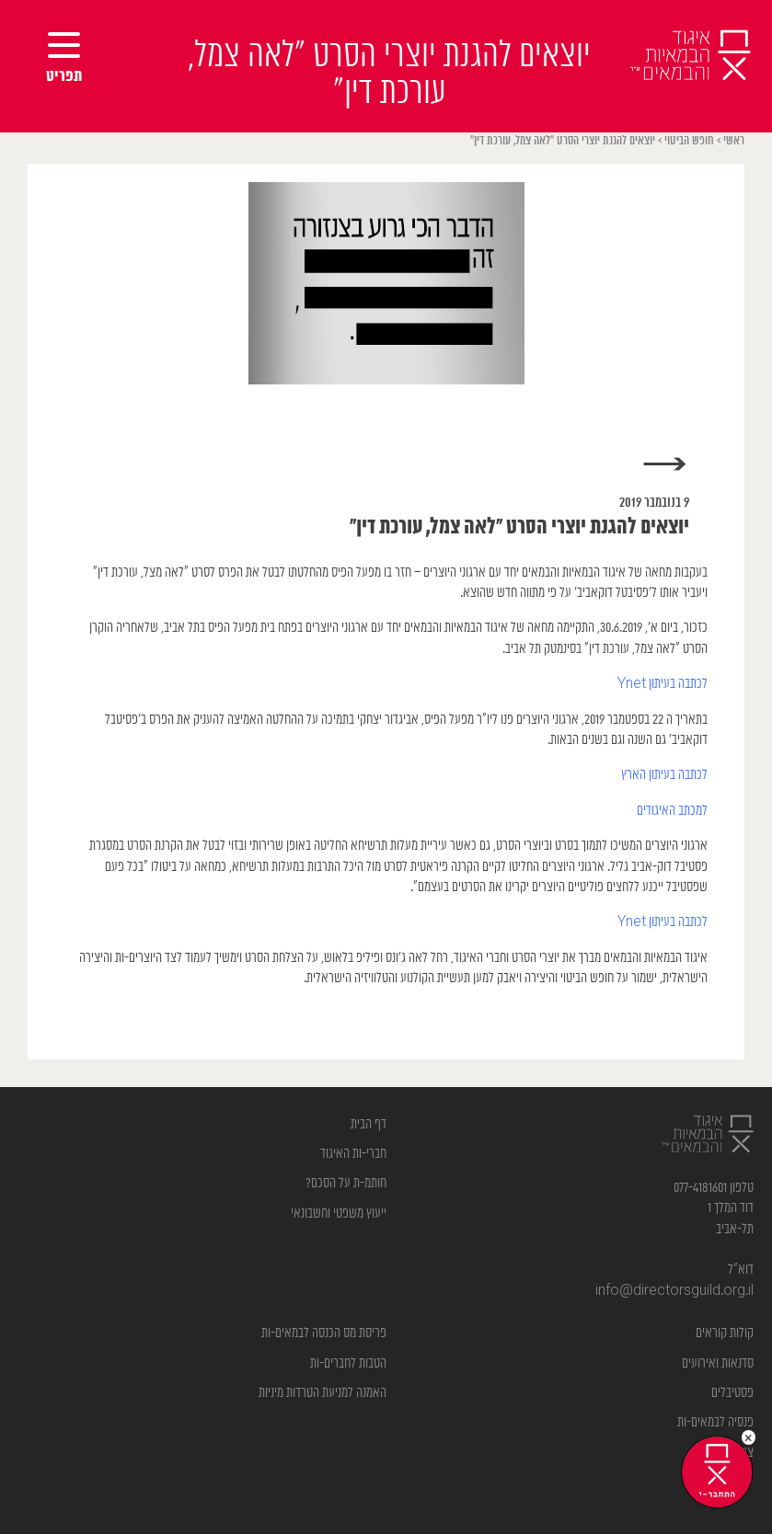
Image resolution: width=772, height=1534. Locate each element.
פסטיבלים (732, 1393)
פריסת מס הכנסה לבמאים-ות (323, 1333)
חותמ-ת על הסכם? (345, 1183)
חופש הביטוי (689, 141)
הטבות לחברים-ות (348, 1363)
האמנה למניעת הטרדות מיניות (322, 1393)
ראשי (733, 141)
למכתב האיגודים (672, 811)
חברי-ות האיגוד (353, 1154)
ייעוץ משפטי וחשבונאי (338, 1213)
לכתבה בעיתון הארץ (663, 775)
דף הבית (368, 1124)
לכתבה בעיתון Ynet (662, 684)
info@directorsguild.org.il (674, 1291)
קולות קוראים (725, 1333)
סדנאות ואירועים (718, 1363)
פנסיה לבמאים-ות (715, 1422)
